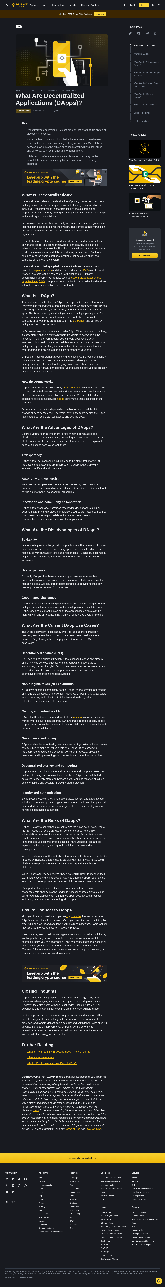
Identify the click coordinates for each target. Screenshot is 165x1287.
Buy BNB (104, 1245)
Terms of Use (72, 1129)
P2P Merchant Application (111, 1178)
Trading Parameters (140, 1234)
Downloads (43, 1224)
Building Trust (44, 1207)
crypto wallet (73, 916)
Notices (42, 1221)
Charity (72, 1228)
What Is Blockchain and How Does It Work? (52, 1063)
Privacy (42, 1203)
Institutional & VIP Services (111, 1189)
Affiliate (135, 1178)
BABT (72, 1221)
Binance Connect (107, 1196)
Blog (40, 1210)
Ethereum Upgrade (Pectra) (112, 1237)
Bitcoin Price (106, 1219)
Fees (134, 1223)
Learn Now (100, 14)
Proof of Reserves (139, 1199)
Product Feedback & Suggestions (145, 1219)
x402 (103, 1199)
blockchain (79, 320)
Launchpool (74, 1207)
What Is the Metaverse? (40, 1057)
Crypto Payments (76, 1189)
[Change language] (153, 5)
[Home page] (19, 5)
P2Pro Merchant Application (112, 1181)
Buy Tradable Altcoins (109, 1259)
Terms (41, 1199)
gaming (77, 717)
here (36, 1110)
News (41, 1189)
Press (41, 1192)
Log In (133, 5)
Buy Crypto (74, 1181)
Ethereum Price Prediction (111, 1234)
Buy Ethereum (106, 1255)
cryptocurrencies (42, 270)
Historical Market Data (140, 1192)
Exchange (74, 1178)
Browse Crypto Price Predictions (114, 1227)
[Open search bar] (124, 5)
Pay (71, 1185)
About (41, 1178)
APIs (134, 1227)
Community (43, 1214)
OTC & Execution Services (142, 1189)
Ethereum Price (107, 1223)
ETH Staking (75, 1214)
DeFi (86, 270)
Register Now (144, 255)
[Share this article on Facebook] (138, 33)
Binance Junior (76, 1192)
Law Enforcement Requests (143, 1241)
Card (72, 1196)
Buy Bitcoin (105, 1241)
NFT (71, 1217)
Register (144, 5)
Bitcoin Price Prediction (110, 1230)
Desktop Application (47, 1228)
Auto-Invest (74, 1210)
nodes (60, 398)
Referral (135, 1181)
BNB (133, 1185)
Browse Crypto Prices (109, 1216)
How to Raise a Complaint (142, 1245)
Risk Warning (93, 1129)
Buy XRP (104, 1248)
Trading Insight (138, 1196)
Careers (42, 1181)
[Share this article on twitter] (130, 33)
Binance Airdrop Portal (141, 1237)
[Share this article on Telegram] (147, 33)
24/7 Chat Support (139, 1212)
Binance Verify (137, 1230)
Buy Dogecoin (106, 1252)
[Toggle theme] (159, 5)
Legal (41, 1196)
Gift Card (73, 1203)
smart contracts (72, 387)
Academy (73, 1199)
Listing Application (108, 1185)
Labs (103, 1192)
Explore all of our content (82, 1158)
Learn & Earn (106, 1212)
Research (73, 1224)
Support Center (138, 1216)
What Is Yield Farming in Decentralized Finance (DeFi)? (58, 1051)
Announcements (45, 1185)
